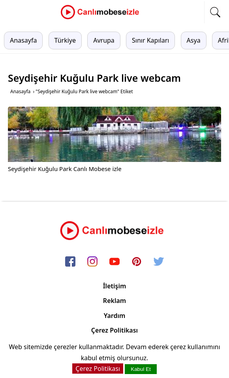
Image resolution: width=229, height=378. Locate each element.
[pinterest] (136, 261)
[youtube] (114, 261)
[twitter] (159, 261)
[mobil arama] (215, 12)
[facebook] (70, 261)
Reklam (114, 300)
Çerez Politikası (114, 330)
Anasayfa (23, 40)
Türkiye (65, 40)
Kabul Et (140, 369)
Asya (194, 40)
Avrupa (103, 40)
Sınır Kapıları (150, 40)
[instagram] (92, 261)
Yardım (115, 315)
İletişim (114, 286)
